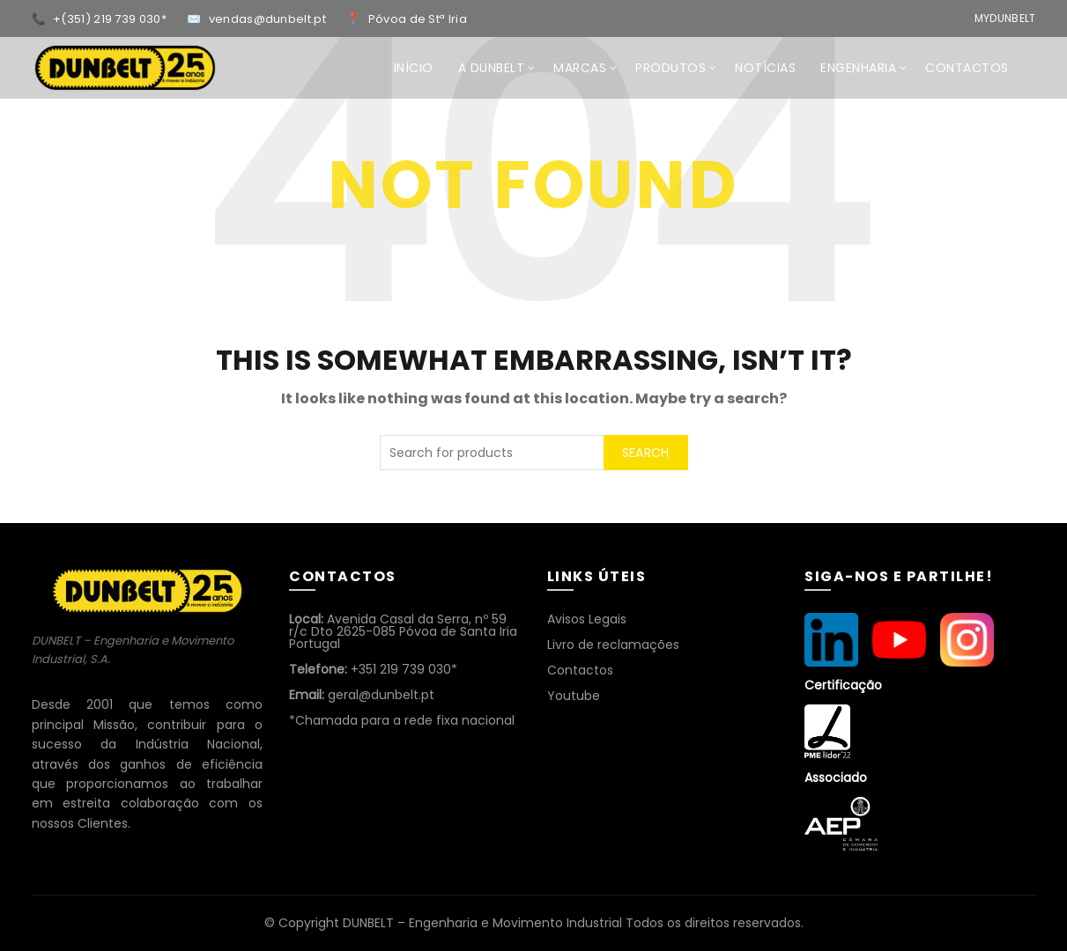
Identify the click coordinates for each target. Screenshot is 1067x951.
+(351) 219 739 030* (111, 19)
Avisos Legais (586, 619)
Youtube (573, 695)
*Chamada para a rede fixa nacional (402, 720)
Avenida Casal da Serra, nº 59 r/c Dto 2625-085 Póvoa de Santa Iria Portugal (403, 631)
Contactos (580, 670)
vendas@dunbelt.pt (269, 19)
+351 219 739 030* (373, 669)
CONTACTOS (967, 68)
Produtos (670, 68)
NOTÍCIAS (765, 68)
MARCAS (579, 68)
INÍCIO (413, 68)
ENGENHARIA (858, 68)
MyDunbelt (1005, 18)
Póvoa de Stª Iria (417, 19)
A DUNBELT (491, 68)
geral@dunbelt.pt (361, 695)
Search (646, 452)
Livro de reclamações (613, 644)
